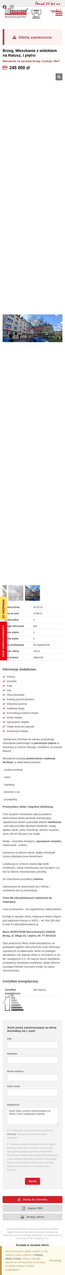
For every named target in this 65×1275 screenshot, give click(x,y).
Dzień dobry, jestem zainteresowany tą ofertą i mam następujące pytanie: (32, 1116)
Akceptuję (55, 1260)
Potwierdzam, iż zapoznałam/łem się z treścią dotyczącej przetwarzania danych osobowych (30, 1134)
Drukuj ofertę (32, 1217)
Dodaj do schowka (32, 1199)
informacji (11, 1134)
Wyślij (32, 1181)
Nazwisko (12, 1053)
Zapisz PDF (32, 1208)
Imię (9, 1038)
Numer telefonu (15, 1071)
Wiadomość (13, 1104)
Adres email (13, 1086)
